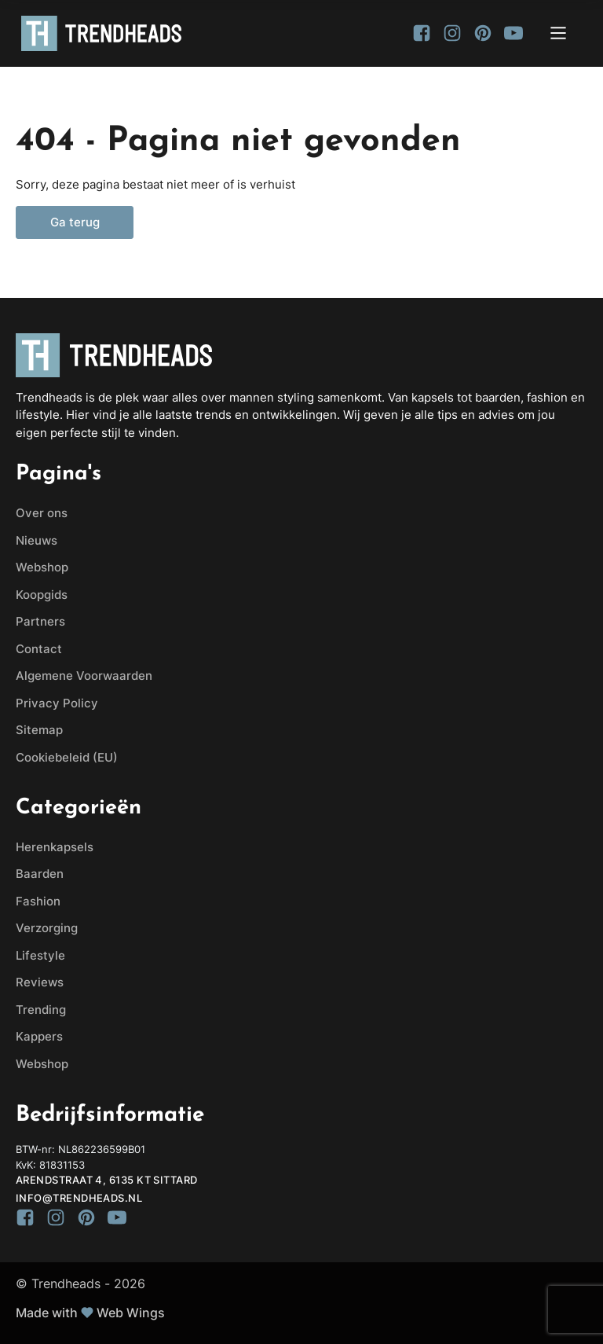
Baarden (40, 873)
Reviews (40, 982)
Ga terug (75, 222)
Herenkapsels (54, 846)
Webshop (42, 567)
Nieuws (36, 540)
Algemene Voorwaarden (84, 675)
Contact (39, 648)
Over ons (42, 512)
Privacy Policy (57, 703)
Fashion (38, 901)
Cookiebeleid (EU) (67, 757)
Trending (41, 1009)
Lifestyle (40, 955)
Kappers (39, 1036)
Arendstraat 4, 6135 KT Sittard (107, 1179)
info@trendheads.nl (79, 1198)
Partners (40, 621)
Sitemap (39, 729)
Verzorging (47, 927)
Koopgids (42, 594)
